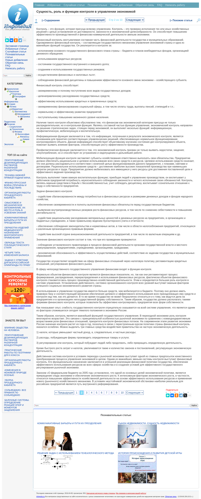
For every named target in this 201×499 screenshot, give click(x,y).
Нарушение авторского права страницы (100, 493)
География (20, 96)
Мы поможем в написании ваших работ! (17, 306)
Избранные (54, 5)
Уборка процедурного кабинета (13, 382)
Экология (8, 144)
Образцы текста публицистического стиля (16, 245)
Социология (15, 126)
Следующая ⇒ (135, 20)
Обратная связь (14, 62)
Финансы (24, 136)
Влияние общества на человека (16, 328)
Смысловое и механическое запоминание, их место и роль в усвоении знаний (15, 207)
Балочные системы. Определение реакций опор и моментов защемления (16, 405)
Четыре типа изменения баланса (16, 253)
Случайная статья (15, 51)
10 (122, 392)
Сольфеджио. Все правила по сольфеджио (15, 392)
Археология (13, 89)
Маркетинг (17, 109)
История (11, 104)
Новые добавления (16, 60)
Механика (25, 116)
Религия (11, 124)
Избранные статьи (16, 48)
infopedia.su (40, 496)
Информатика (11, 101)
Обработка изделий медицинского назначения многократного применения (16, 232)
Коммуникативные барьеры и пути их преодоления (15, 220)
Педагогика (9, 121)
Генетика (16, 94)
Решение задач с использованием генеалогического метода (75, 453)
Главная (39, 5)
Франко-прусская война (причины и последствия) (15, 185)
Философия (23, 134)
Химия (26, 139)
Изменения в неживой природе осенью (15, 372)
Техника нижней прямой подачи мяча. (17, 176)
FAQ (7, 65)
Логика (12, 106)
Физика (18, 131)
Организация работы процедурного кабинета (17, 195)
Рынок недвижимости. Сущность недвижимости (148, 423)
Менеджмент (23, 114)
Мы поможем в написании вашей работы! (131, 493)
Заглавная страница (17, 46)
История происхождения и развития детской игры (150, 453)
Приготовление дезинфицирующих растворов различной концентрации (16, 165)
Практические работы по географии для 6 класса (17, 352)
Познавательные (97, 5)
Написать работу (15, 68)
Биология (14, 91)
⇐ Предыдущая (95, 20)
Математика (21, 111)
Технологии (18, 129)
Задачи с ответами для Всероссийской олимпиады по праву (17, 262)
